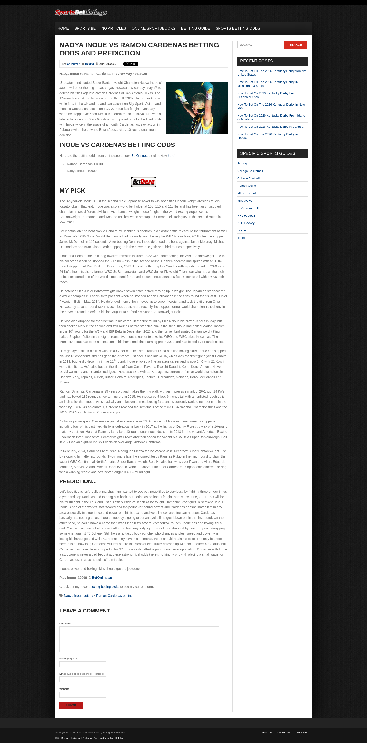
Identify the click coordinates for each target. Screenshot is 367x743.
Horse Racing (246, 185)
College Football (248, 178)
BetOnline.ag (140, 155)
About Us (266, 732)
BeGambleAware (71, 738)
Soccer (242, 230)
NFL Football (246, 215)
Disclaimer (302, 732)
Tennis (241, 238)
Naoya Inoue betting (78, 595)
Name (68, 658)
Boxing (89, 63)
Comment (66, 623)
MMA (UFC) (245, 200)
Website (64, 689)
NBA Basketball (248, 208)
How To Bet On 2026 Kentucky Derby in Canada (270, 126)
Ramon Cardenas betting (114, 595)
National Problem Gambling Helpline (103, 738)
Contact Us (283, 732)
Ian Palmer (73, 63)
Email (81, 673)
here (171, 155)
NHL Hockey (246, 223)
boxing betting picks (104, 587)
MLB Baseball (246, 193)
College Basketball (250, 171)
